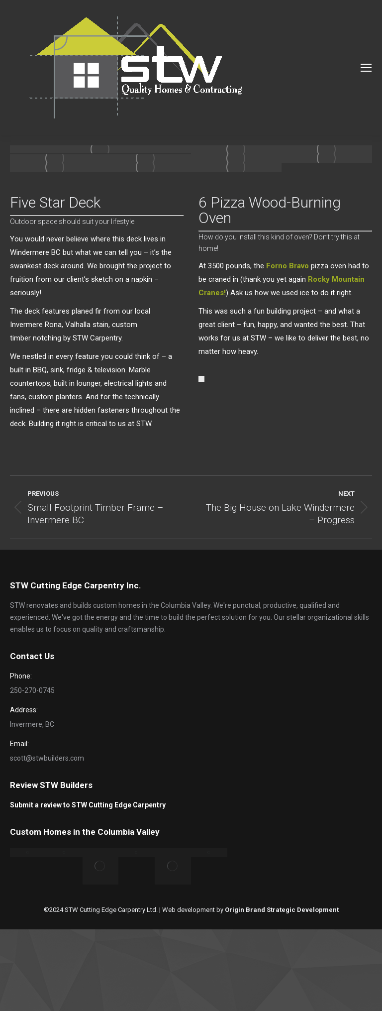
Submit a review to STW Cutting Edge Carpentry (88, 805)
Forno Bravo (287, 265)
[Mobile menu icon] (366, 68)
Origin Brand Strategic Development (282, 909)
